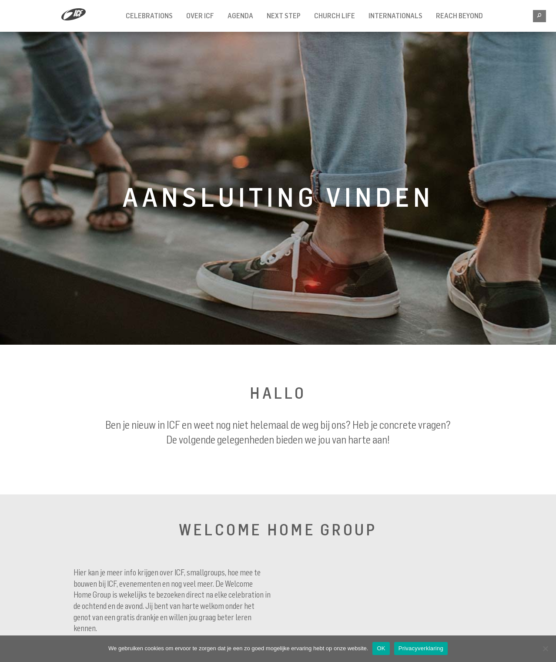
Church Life (334, 15)
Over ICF (200, 15)
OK (381, 648)
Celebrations (149, 15)
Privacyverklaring (421, 648)
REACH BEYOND (459, 15)
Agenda (240, 15)
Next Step (284, 15)
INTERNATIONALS (395, 15)
